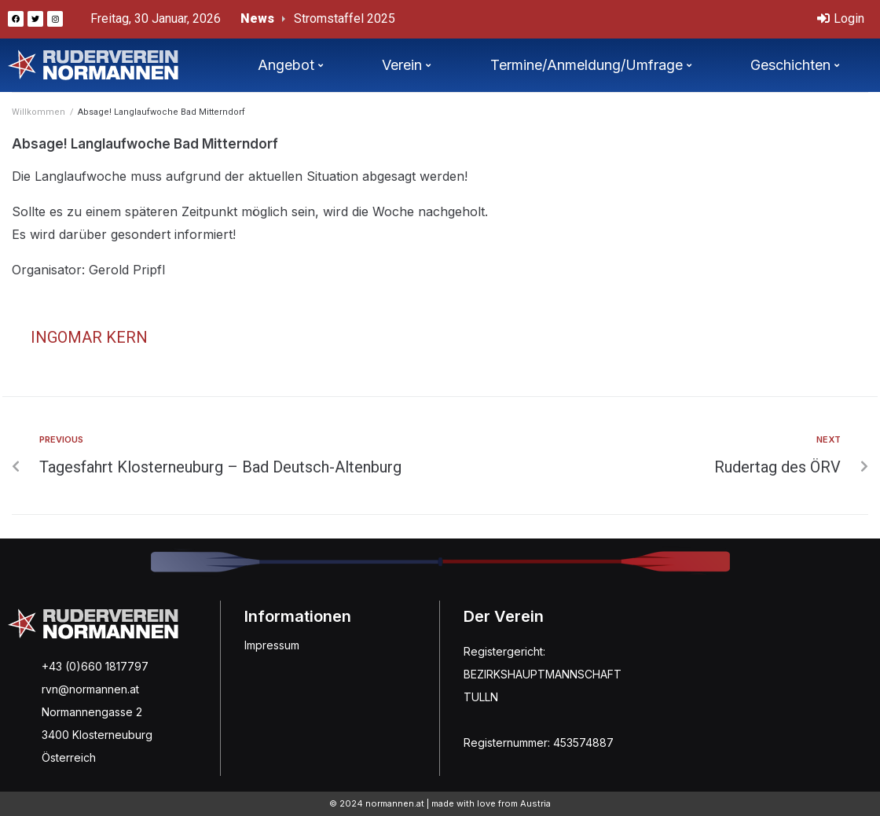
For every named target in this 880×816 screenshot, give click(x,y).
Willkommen (38, 112)
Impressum (271, 645)
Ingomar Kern (89, 337)
